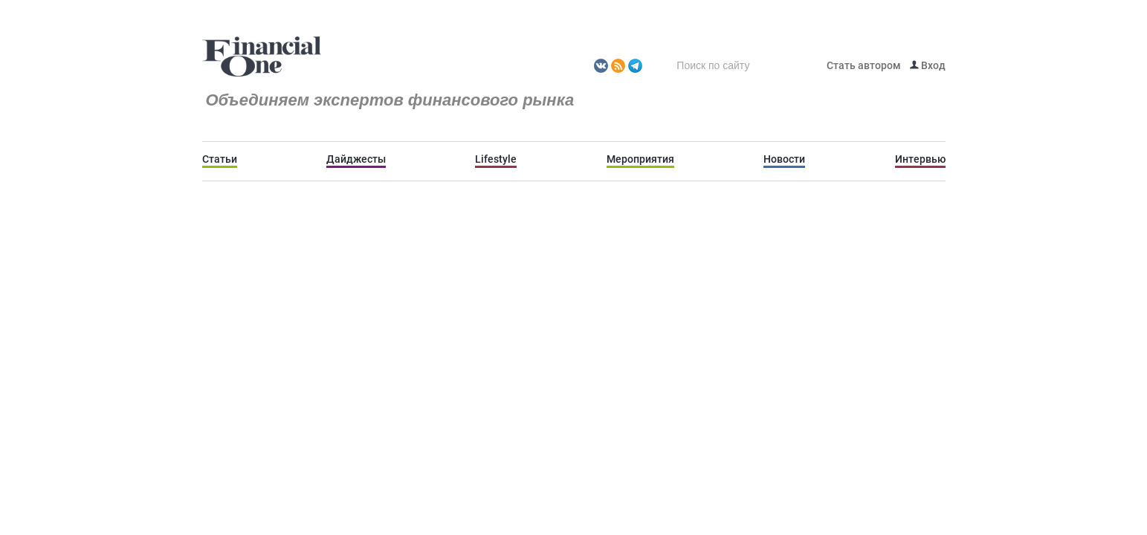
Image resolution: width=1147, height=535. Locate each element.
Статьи (219, 159)
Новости (784, 159)
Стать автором (864, 65)
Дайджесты (356, 159)
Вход (928, 65)
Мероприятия (640, 159)
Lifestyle (496, 159)
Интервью (920, 159)
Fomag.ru (261, 57)
